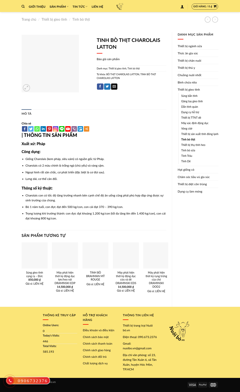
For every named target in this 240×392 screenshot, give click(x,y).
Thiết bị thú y (186, 67)
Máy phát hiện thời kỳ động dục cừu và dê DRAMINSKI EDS (126, 278)
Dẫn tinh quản (189, 106)
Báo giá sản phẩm (108, 59)
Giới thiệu (37, 6)
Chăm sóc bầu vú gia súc (194, 177)
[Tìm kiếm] (23, 6)
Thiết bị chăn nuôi (189, 60)
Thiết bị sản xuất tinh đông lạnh (199, 134)
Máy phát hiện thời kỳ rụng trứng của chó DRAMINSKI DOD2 (156, 279)
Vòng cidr (187, 128)
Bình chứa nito (187, 82)
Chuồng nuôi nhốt (189, 75)
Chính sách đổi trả (94, 356)
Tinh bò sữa (188, 150)
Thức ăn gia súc (188, 53)
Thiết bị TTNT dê (191, 117)
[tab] (27, 113)
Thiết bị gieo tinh (54, 19)
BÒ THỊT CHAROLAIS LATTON (122, 74)
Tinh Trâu (186, 155)
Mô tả (27, 113)
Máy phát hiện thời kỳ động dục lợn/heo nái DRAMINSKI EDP (65, 278)
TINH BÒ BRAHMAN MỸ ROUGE (95, 276)
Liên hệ (97, 6)
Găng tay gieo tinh (192, 101)
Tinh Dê (186, 161)
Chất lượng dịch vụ (95, 363)
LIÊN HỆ (38, 283)
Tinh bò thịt (81, 19)
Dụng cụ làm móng (190, 191)
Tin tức (80, 6)
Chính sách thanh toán (97, 343)
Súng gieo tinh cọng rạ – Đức (34, 274)
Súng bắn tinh (189, 95)
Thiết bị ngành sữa (190, 46)
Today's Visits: (51, 335)
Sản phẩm (59, 6)
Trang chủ (29, 19)
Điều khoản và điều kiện (98, 330)
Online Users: (51, 325)
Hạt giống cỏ (186, 169)
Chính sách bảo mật (96, 337)
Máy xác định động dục (194, 123)
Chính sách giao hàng (97, 350)
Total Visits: (49, 346)
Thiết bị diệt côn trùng (192, 184)
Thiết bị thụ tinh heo (193, 144)
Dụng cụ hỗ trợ (190, 112)
